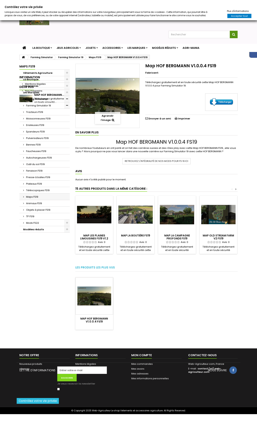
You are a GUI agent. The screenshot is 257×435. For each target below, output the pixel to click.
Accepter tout (239, 16)
